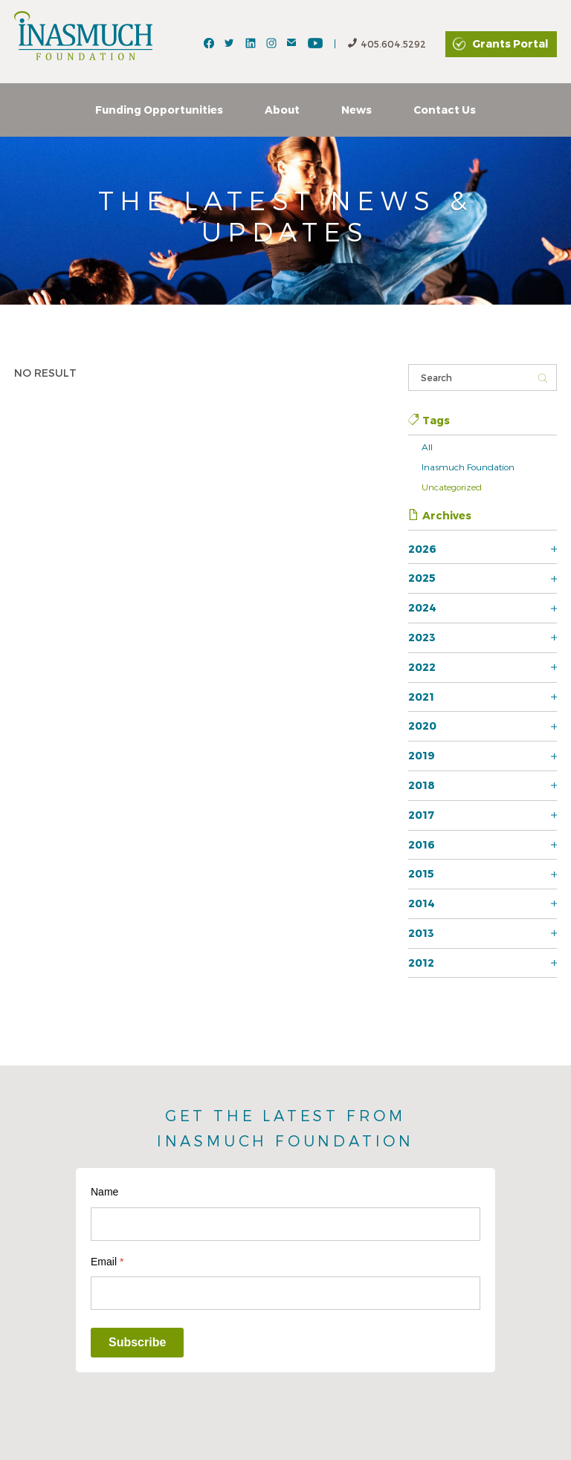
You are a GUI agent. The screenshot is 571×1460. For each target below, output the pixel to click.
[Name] (285, 1224)
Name (104, 1192)
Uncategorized (452, 486)
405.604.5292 (387, 44)
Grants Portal (510, 43)
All (427, 446)
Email (107, 1262)
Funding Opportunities (159, 109)
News (356, 109)
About (282, 109)
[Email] (285, 1293)
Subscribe (137, 1342)
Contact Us (444, 109)
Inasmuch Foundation (468, 466)
